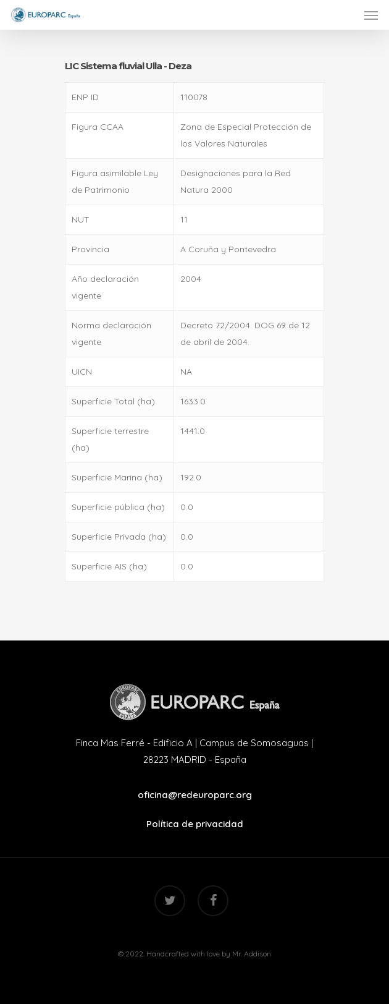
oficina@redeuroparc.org (195, 795)
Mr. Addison (251, 953)
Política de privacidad (194, 824)
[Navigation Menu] (371, 15)
